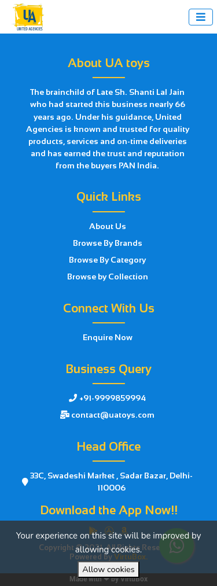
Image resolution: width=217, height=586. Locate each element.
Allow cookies (108, 569)
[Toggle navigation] (201, 17)
